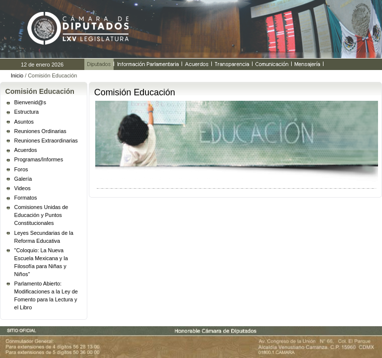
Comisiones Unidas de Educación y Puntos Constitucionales (41, 215)
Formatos (25, 198)
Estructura (26, 112)
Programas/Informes (39, 159)
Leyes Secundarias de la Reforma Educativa (43, 237)
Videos (22, 188)
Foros (21, 169)
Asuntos (24, 122)
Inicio (17, 75)
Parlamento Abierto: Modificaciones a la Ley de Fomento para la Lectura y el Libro (46, 295)
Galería (23, 179)
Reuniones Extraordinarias (46, 140)
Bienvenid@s (30, 102)
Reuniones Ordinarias (40, 131)
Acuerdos (25, 150)
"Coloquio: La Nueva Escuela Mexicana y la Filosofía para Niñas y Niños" (41, 262)
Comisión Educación (39, 91)
